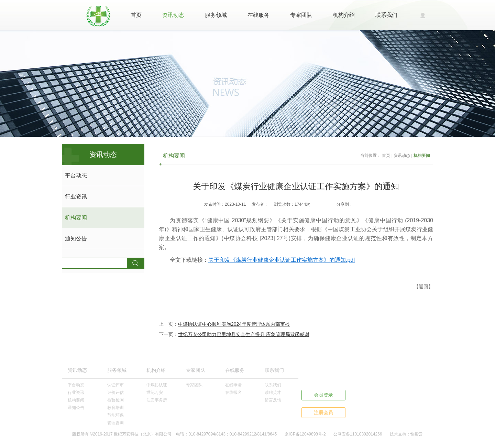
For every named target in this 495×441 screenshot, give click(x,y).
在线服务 (259, 15)
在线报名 (233, 392)
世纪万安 (154, 392)
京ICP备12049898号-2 (305, 434)
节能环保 (115, 415)
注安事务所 (156, 400)
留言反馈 (273, 400)
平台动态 (76, 176)
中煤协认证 (156, 385)
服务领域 (216, 15)
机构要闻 (76, 218)
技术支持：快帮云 (406, 434)
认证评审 (115, 385)
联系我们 (386, 15)
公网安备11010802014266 (357, 434)
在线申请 (233, 385)
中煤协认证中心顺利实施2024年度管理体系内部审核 (234, 324)
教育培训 (115, 407)
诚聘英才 (273, 392)
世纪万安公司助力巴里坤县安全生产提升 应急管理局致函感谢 (243, 334)
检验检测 (115, 400)
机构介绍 (344, 15)
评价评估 (115, 392)
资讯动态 (173, 15)
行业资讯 (76, 197)
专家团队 (301, 15)
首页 (136, 15)
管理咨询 (115, 422)
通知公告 (76, 238)
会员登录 (323, 395)
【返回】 (423, 286)
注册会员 (323, 412)
